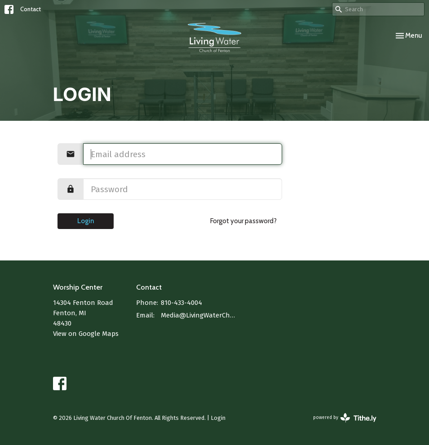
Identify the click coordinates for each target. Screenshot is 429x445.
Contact (30, 9)
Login (85, 221)
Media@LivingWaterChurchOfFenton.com (199, 315)
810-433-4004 (181, 303)
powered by (344, 418)
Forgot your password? (243, 221)
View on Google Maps (86, 334)
